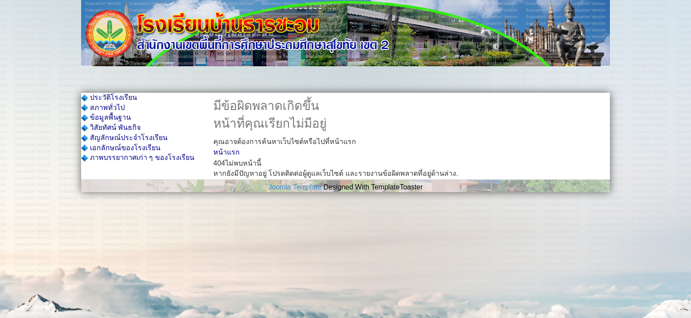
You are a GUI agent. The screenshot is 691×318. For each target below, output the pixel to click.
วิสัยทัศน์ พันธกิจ (111, 127)
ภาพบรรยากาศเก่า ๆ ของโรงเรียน (137, 157)
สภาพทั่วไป (103, 107)
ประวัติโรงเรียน (109, 97)
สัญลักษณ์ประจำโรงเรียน (124, 137)
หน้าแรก (226, 152)
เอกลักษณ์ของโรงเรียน (120, 147)
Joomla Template (295, 187)
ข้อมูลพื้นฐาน (106, 117)
